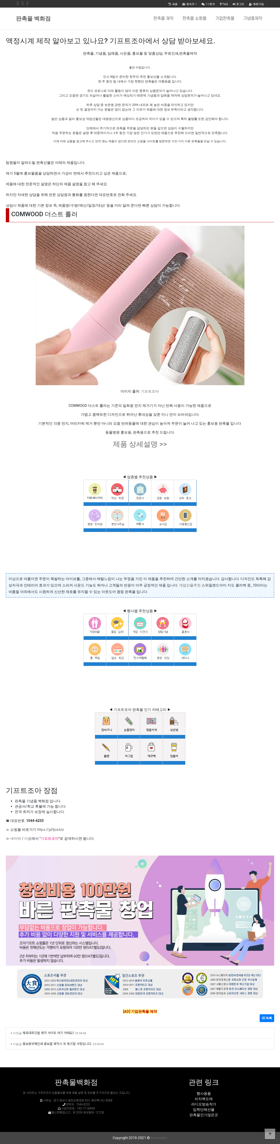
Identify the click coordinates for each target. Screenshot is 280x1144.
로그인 (238, 4)
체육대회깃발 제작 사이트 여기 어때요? (48, 1032)
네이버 (15, 838)
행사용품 (204, 1093)
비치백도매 (204, 1099)
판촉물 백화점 (33, 18)
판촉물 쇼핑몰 (194, 18)
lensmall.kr (159, 1138)
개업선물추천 (190, 585)
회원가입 (256, 4)
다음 (28, 838)
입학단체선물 (203, 1109)
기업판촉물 (224, 18)
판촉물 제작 (163, 18)
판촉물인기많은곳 (203, 1115)
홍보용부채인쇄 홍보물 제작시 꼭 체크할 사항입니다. (57, 1043)
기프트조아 (150, 391)
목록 (267, 1018)
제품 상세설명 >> (140, 444)
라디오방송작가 (203, 1104)
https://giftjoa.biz (50, 829)
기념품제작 (252, 18)
